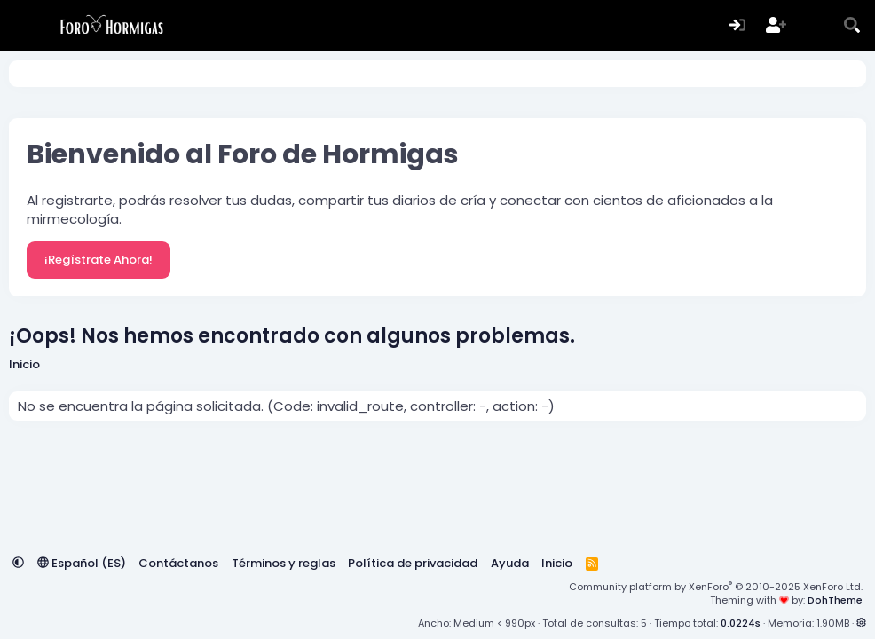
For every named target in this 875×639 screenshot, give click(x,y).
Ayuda (510, 563)
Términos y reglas (283, 563)
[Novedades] (814, 26)
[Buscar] (852, 26)
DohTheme (835, 600)
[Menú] (22, 25)
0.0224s (741, 623)
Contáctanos (178, 563)
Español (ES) (81, 563)
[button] (18, 563)
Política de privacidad (412, 563)
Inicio (556, 563)
